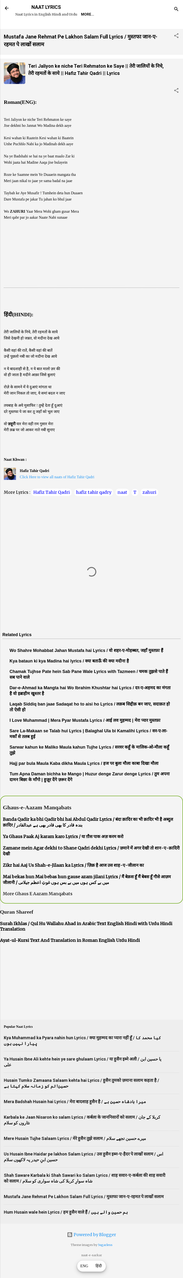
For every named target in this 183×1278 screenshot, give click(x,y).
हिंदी (99, 1266)
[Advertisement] (91, 267)
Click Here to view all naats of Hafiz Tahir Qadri (57, 491)
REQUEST (46, 28)
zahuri (149, 506)
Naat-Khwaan (76, 28)
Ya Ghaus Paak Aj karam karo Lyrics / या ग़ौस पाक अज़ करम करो (63, 850)
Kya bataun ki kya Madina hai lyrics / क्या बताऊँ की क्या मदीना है (69, 674)
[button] (176, 50)
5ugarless (105, 1258)
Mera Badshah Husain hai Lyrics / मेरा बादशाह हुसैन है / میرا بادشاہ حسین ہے (75, 1115)
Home (24, 28)
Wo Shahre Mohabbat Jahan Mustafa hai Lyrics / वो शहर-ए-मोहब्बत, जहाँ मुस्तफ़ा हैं (86, 664)
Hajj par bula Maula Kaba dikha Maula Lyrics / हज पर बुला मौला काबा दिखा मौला (84, 777)
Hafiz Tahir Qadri (51, 506)
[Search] (176, 9)
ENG (84, 1266)
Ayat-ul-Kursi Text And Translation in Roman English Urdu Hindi (70, 954)
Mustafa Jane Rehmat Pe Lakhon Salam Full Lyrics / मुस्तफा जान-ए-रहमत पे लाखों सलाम (84, 1210)
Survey (106, 28)
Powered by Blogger (91, 1248)
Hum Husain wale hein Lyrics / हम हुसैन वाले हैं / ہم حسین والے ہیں (66, 1225)
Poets (127, 28)
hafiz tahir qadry (93, 506)
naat (122, 506)
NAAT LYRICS (46, 7)
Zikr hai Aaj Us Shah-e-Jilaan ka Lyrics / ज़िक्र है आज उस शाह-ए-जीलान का (73, 879)
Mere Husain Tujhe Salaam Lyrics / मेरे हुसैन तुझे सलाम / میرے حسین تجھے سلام (75, 1152)
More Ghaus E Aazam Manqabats (37, 907)
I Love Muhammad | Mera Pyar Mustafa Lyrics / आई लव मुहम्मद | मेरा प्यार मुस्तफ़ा (85, 734)
